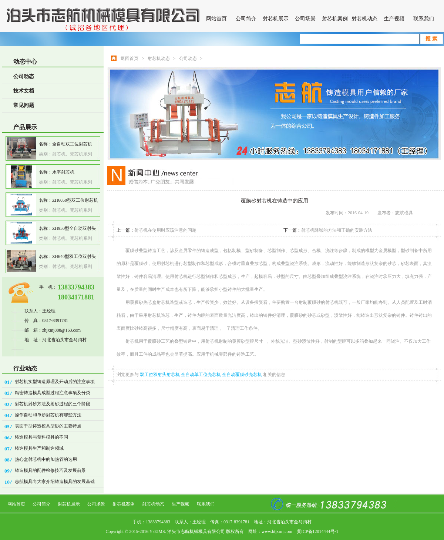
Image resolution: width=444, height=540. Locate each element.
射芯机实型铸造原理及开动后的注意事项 (55, 381)
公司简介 (246, 18)
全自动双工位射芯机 (72, 144)
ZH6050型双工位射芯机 (75, 200)
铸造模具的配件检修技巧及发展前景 (50, 470)
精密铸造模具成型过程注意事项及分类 (52, 392)
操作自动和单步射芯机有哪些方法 (48, 414)
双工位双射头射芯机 (160, 374)
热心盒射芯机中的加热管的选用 (46, 459)
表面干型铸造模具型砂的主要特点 (48, 426)
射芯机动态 (364, 18)
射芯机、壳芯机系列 (72, 154)
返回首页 (129, 58)
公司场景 (305, 18)
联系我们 (423, 18)
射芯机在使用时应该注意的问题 (165, 230)
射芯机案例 (335, 18)
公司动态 (23, 76)
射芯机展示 (276, 18)
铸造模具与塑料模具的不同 (41, 437)
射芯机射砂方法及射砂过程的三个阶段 (52, 403)
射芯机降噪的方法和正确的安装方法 (336, 230)
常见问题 (23, 105)
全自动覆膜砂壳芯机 (242, 374)
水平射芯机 (63, 172)
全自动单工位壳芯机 (201, 374)
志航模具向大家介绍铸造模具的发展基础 (55, 481)
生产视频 (394, 18)
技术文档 (23, 91)
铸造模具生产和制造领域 (39, 448)
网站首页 (216, 18)
